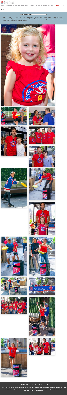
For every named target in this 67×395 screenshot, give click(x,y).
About (2, 6)
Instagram (63, 6)
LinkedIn (3, 9)
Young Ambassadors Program (15, 6)
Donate (57, 6)
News (26, 6)
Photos (32, 6)
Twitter (1, 9)
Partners (44, 6)
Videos (38, 6)
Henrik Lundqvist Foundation (31, 385)
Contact (50, 6)
